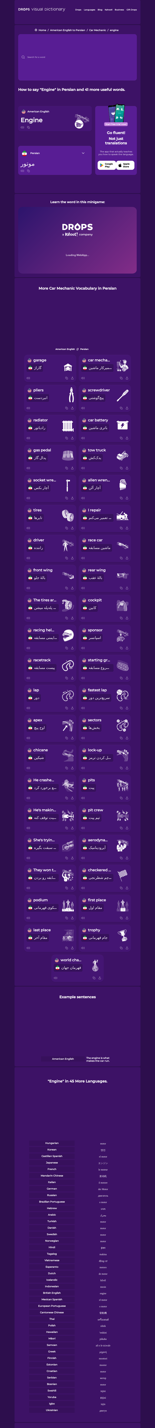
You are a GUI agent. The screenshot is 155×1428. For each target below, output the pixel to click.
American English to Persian (67, 30)
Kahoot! (108, 9)
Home (42, 30)
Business (119, 9)
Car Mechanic (97, 30)
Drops (78, 9)
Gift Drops (132, 9)
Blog (100, 9)
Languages (89, 9)
